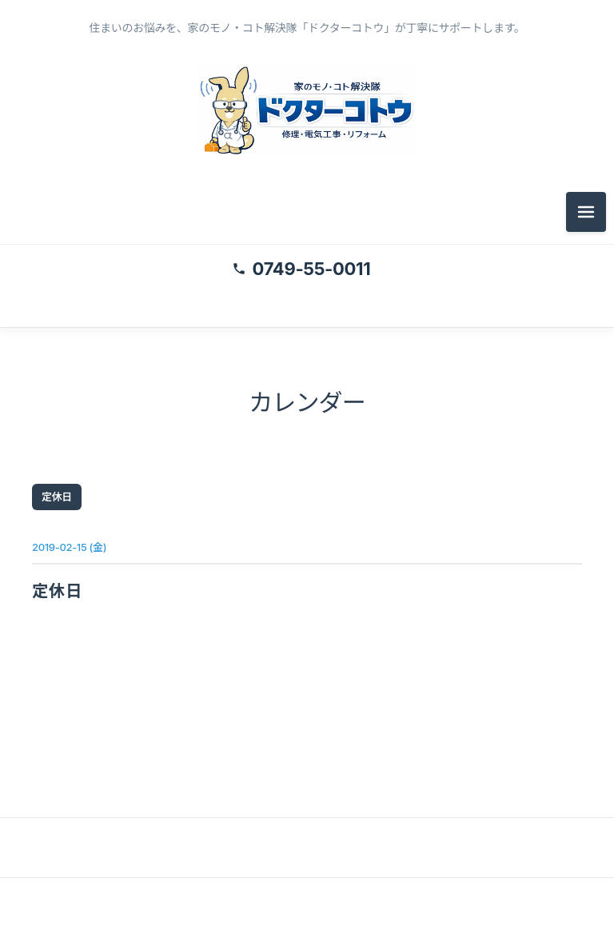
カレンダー (307, 402)
